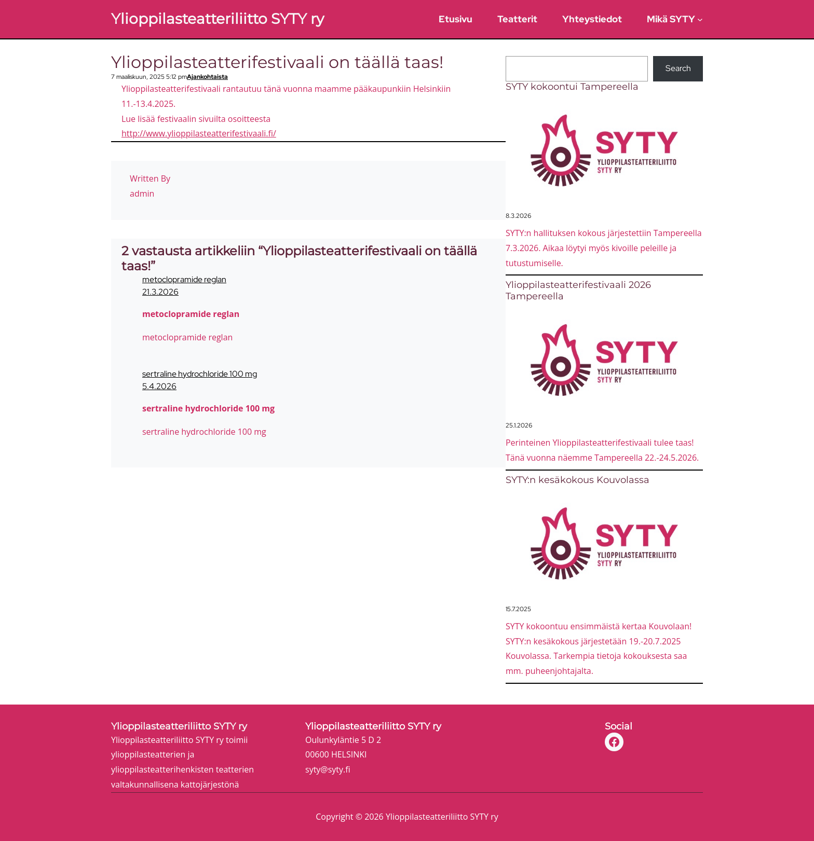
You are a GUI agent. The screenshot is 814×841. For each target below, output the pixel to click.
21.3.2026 (160, 291)
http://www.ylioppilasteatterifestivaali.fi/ (198, 133)
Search (678, 68)
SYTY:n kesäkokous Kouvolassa (577, 480)
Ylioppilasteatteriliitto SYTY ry (217, 18)
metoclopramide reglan (184, 279)
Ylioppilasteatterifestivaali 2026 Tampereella (578, 291)
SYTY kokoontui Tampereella (572, 86)
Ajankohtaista (207, 77)
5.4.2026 (159, 386)
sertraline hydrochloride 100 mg (199, 373)
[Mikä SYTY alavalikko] (700, 19)
